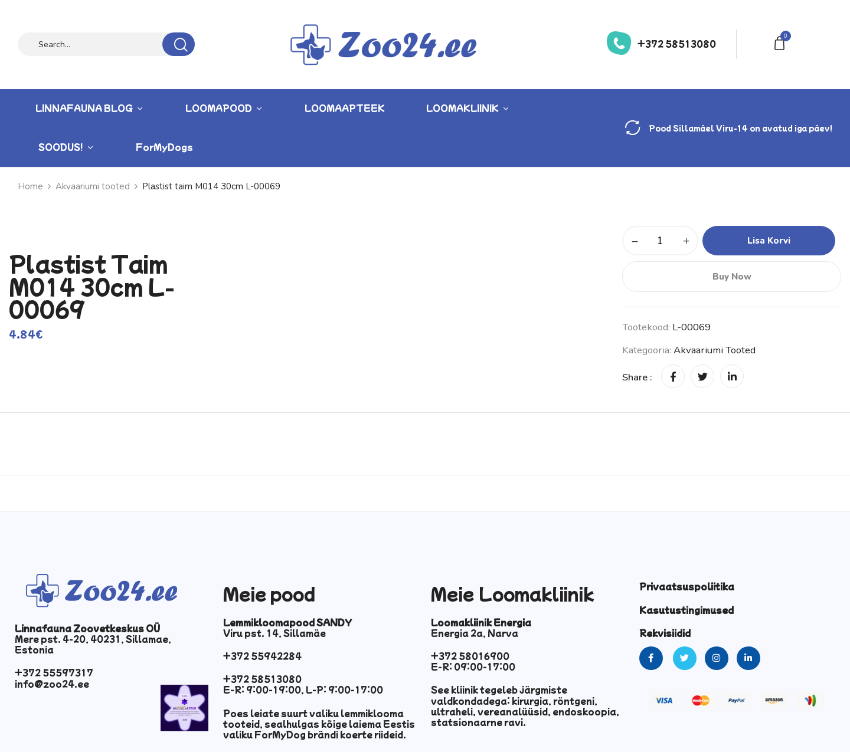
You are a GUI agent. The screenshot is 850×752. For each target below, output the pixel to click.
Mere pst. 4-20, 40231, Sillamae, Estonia (93, 644)
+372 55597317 (54, 672)
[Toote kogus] (660, 240)
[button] (781, 42)
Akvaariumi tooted (715, 350)
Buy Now (731, 277)
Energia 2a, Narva (474, 633)
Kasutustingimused (686, 610)
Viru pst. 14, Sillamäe (274, 633)
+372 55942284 (262, 656)
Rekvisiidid (665, 633)
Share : (637, 377)
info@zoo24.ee (52, 683)
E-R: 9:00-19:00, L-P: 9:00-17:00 (303, 689)
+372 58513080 (677, 44)
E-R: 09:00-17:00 (473, 666)
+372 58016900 (470, 656)
